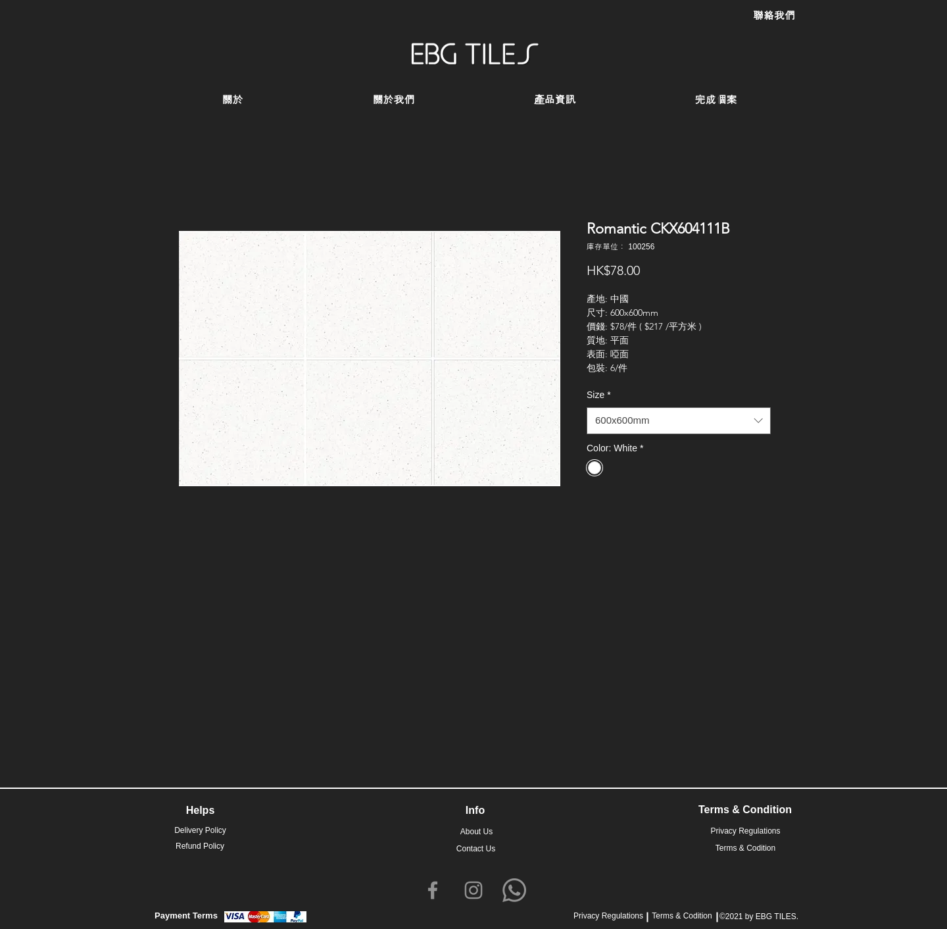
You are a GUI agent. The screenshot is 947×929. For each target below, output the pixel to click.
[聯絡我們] (774, 16)
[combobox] (679, 420)
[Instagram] (473, 890)
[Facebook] (433, 890)
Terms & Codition (682, 915)
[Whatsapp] (514, 890)
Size (599, 394)
